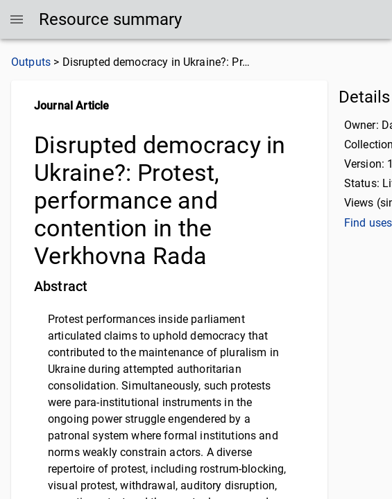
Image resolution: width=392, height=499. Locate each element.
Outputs (31, 62)
